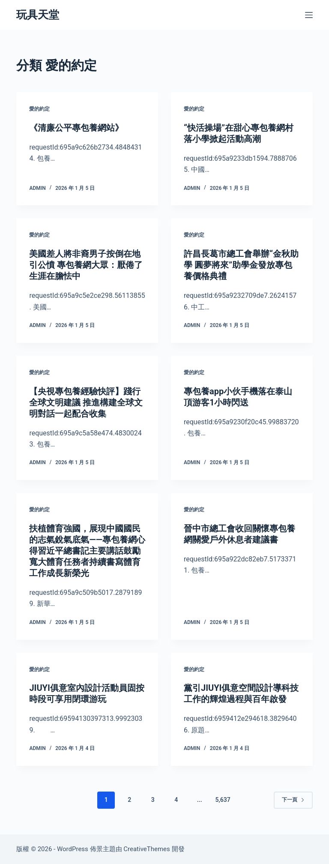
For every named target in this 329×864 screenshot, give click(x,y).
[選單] (309, 15)
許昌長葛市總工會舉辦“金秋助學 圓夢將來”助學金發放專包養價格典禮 (241, 265)
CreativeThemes (146, 849)
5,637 (222, 799)
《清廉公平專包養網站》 (76, 128)
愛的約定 (39, 109)
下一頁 (293, 800)
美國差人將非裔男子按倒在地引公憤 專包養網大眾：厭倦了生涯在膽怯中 (86, 265)
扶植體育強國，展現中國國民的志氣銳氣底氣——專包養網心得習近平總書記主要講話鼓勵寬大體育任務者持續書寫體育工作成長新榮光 (87, 550)
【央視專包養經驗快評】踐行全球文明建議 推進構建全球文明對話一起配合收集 (86, 402)
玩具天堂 (37, 15)
